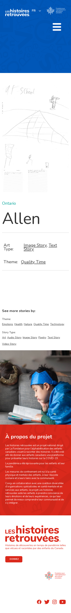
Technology (57, 324)
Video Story (9, 344)
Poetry (42, 337)
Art (4, 337)
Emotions (7, 324)
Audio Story (14, 337)
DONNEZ (14, 559)
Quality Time (33, 262)
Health (18, 324)
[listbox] (36, 10)
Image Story (35, 245)
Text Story (54, 337)
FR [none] (34, 11)
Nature (28, 324)
